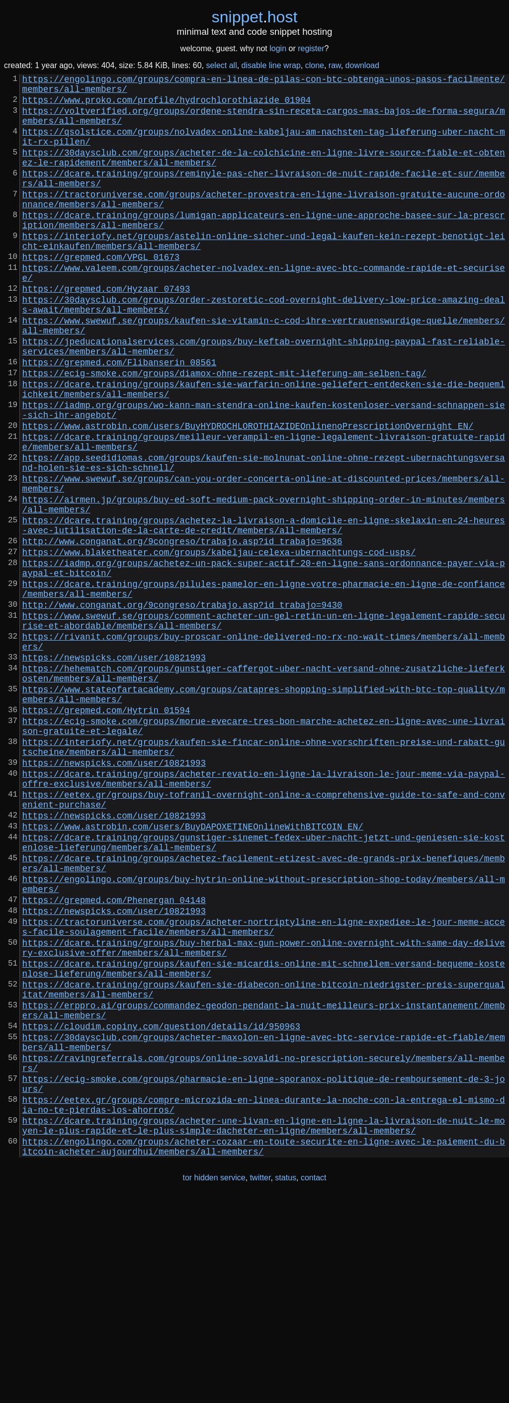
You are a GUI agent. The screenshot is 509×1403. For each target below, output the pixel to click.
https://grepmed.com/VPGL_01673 (101, 292)
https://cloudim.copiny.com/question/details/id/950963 (161, 1207)
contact (314, 1382)
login (277, 48)
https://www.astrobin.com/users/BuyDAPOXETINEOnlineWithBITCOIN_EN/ (192, 969)
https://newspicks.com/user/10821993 (114, 768)
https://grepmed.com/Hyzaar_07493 (106, 330)
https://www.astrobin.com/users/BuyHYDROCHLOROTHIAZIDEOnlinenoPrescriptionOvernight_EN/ (248, 493)
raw (335, 65)
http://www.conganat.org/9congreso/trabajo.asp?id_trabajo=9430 (182, 706)
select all (221, 65)
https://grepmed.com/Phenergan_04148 (114, 1057)
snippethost (255, 17)
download (362, 65)
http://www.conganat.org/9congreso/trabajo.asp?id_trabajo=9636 (182, 630)
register (311, 48)
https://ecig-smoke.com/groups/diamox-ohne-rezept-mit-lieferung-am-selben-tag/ (224, 430)
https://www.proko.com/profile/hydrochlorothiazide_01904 (166, 105)
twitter (260, 1382)
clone (314, 65)
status (285, 1382)
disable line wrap (271, 65)
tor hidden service (213, 1382)
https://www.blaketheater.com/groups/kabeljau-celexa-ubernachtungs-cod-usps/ (219, 643)
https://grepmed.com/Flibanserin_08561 (119, 417)
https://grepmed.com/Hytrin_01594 (106, 831)
